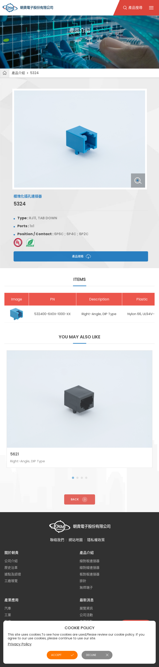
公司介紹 (11, 561)
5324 (34, 73)
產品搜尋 (135, 7)
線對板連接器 (89, 561)
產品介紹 (18, 73)
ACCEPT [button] (56, 655)
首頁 (4, 73)
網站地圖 (76, 539)
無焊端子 (86, 587)
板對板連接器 (89, 574)
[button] (73, 481)
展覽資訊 (86, 608)
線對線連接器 (89, 567)
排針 (83, 581)
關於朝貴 (11, 552)
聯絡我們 (57, 539)
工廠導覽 (11, 581)
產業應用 (11, 600)
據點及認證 (12, 574)
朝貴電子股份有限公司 (27, 7)
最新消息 (87, 600)
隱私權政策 (96, 539)
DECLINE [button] (91, 655)
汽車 (7, 608)
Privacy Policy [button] (20, 644)
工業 (7, 615)
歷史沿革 (11, 567)
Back (79, 503)
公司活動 (86, 615)
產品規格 (84, 256)
